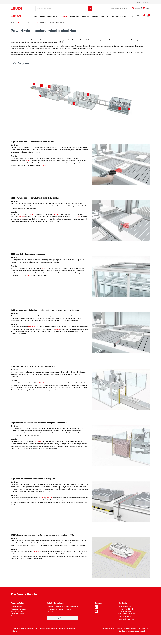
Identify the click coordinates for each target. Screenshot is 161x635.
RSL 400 (37, 550)
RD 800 (44, 267)
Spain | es (138, 2)
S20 (27, 274)
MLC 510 (37, 440)
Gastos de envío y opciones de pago (23, 615)
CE (148, 630)
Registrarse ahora (62, 617)
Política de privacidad (106, 627)
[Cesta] (145, 9)
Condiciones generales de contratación (132, 630)
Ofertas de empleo (17, 610)
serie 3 (57, 328)
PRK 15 (42, 496)
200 (31, 274)
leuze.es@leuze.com (126, 618)
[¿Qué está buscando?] (61, 8)
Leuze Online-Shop (17, 612)
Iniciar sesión (146, 2)
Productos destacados (19, 608)
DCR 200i (31, 213)
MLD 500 (41, 382)
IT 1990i (28, 159)
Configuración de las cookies (126, 627)
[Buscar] (90, 8)
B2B (148, 627)
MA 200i (43, 164)
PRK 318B (31, 325)
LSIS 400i (56, 213)
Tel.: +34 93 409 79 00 (126, 613)
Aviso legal (141, 627)
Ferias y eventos (16, 605)
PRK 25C (50, 496)
